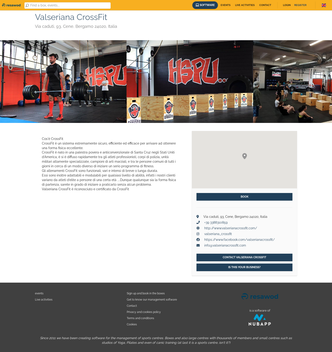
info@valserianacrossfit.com (225, 245)
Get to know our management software (152, 299)
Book (244, 196)
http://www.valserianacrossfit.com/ (230, 228)
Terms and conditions (140, 318)
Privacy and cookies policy (144, 312)
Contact (265, 5)
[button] (244, 156)
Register (300, 5)
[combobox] (70, 6)
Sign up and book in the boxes (146, 293)
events (39, 293)
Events (226, 5)
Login (287, 5)
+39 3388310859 (216, 222)
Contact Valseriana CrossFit (244, 257)
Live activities (245, 5)
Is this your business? (244, 267)
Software (205, 5)
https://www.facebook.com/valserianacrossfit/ (239, 239)
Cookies (132, 324)
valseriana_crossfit (218, 234)
